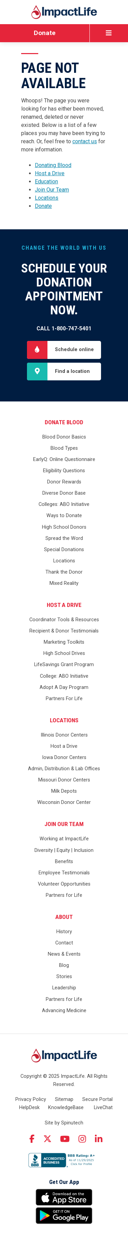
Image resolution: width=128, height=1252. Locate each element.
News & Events (64, 954)
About (64, 916)
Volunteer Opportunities (64, 884)
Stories (64, 976)
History (64, 932)
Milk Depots (64, 791)
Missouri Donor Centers (64, 780)
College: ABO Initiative (64, 676)
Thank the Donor (64, 572)
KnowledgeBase (66, 1107)
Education (46, 181)
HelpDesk (29, 1107)
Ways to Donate (64, 515)
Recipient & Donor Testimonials (64, 631)
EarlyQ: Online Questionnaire (64, 459)
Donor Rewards (64, 482)
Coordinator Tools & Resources (64, 620)
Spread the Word (64, 538)
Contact (64, 943)
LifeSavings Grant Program (64, 665)
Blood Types (64, 448)
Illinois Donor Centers (64, 735)
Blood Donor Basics (64, 437)
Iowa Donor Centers (64, 757)
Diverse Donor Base (64, 493)
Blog (64, 965)
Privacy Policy (30, 1099)
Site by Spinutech (64, 1123)
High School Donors (64, 527)
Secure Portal (97, 1099)
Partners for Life (64, 895)
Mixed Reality (64, 583)
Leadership (64, 988)
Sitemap (64, 1099)
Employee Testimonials (64, 873)
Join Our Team (52, 189)
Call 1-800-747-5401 (64, 328)
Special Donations (64, 550)
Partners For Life (64, 699)
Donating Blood (53, 165)
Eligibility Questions (64, 471)
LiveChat (103, 1107)
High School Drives (64, 653)
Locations (46, 198)
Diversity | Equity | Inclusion (64, 850)
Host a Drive (50, 173)
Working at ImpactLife (64, 839)
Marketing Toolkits (64, 642)
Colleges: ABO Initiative (64, 504)
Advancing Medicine (64, 1011)
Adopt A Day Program (64, 687)
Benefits (64, 861)
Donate (45, 33)
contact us (84, 141)
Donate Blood (64, 422)
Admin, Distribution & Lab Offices (64, 769)
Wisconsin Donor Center (64, 802)
